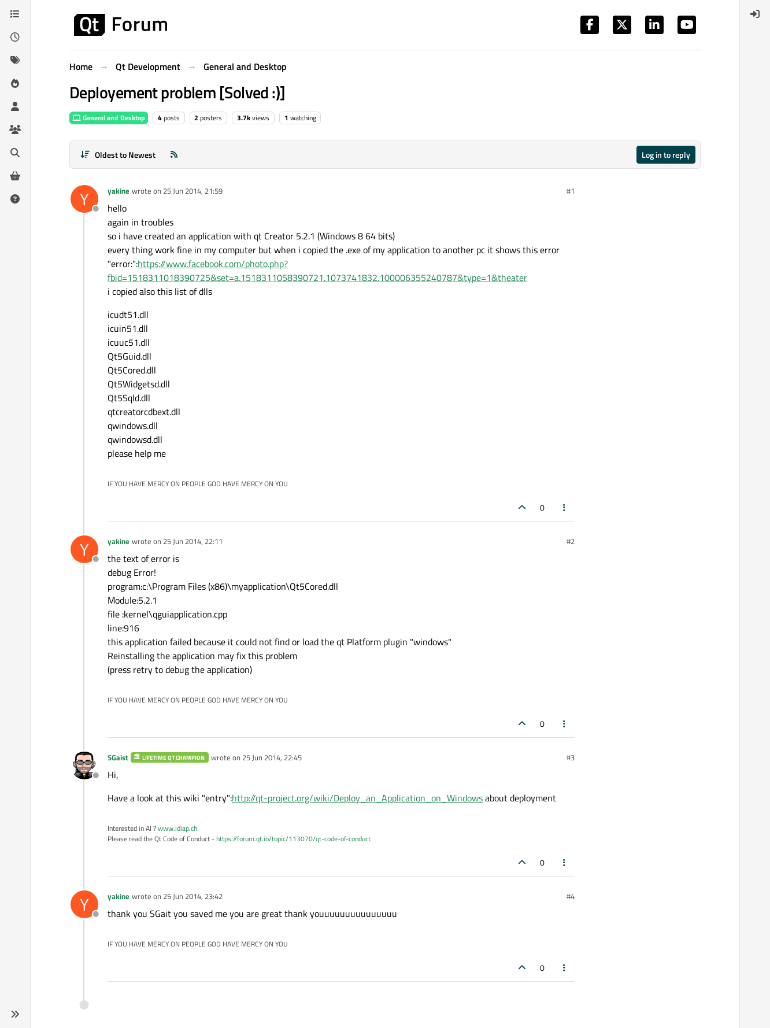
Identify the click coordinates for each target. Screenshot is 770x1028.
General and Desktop (108, 117)
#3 (571, 757)
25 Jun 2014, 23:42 (193, 896)
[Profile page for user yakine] (84, 199)
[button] (15, 1014)
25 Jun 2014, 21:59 (193, 191)
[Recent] (15, 37)
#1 (571, 191)
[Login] (755, 14)
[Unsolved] (15, 199)
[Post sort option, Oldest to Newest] (118, 155)
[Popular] (15, 83)
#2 (571, 541)
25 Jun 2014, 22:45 (272, 757)
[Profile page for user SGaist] (84, 765)
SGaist (118, 757)
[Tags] (15, 60)
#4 (571, 896)
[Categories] (15, 14)
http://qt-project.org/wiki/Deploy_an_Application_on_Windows (357, 798)
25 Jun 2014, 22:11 (193, 541)
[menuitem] (755, 14)
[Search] (15, 152)
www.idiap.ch (177, 828)
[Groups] (15, 129)
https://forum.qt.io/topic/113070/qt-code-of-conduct (293, 838)
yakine (118, 191)
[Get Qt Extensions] (15, 176)
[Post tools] (564, 507)
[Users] (15, 106)
